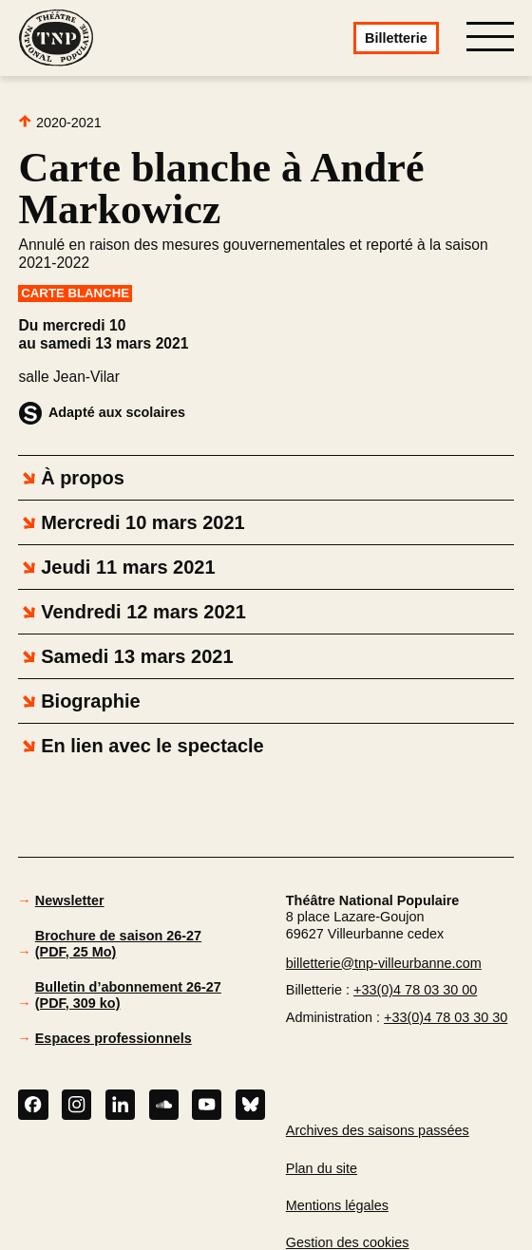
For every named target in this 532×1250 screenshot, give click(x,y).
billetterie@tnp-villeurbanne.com (384, 963)
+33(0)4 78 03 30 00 (415, 989)
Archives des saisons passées (377, 1130)
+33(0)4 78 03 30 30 (445, 1017)
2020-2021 (59, 122)
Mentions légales (337, 1205)
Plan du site (321, 1168)
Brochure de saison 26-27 (118, 943)
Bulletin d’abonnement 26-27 (128, 994)
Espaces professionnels (113, 1038)
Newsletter (69, 900)
